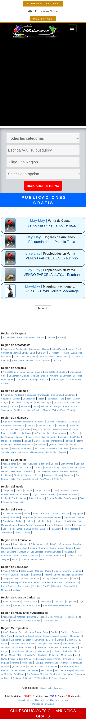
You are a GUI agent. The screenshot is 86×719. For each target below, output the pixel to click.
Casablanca (18, 425)
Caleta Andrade (30, 601)
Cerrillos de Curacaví (70, 632)
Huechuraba (55, 643)
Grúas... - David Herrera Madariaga (52, 291)
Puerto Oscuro (70, 406)
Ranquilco (33, 555)
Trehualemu (6, 533)
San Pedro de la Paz (12, 529)
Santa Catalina (34, 410)
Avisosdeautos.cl (25, 700)
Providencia (26, 663)
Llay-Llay (40, 437)
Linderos (30, 651)
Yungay (26, 533)
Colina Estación (50, 636)
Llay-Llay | (39, 221)
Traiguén (5, 559)
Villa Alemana (36, 452)
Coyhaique (71, 601)
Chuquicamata (28, 353)
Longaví (35, 494)
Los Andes (63, 437)
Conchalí (64, 636)
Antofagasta (21, 349)
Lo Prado (67, 651)
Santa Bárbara (31, 529)
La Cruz (37, 433)
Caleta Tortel (45, 601)
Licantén (74, 490)
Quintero (5, 448)
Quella (15, 498)
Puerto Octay (72, 582)
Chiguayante (78, 513)
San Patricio (46, 555)
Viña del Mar (51, 452)
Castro (48, 571)
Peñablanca (56, 441)
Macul (76, 651)
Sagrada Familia (54, 498)
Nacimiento (39, 525)
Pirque (79, 659)
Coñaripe (77, 571)
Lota (80, 521)
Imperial (33, 548)
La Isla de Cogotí (43, 402)
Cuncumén (74, 425)
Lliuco (25, 578)
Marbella (17, 441)
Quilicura (5, 666)
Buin (21, 632)
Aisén (5, 601)
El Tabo (47, 429)
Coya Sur (42, 353)
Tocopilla (56, 360)
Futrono (56, 575)
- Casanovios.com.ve (58, 700)
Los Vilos (14, 406)
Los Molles (75, 437)
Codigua (29, 636)
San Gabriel (32, 670)
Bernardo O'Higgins (36, 617)
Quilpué (61, 444)
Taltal (37, 360)
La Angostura (22, 379)
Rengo (58, 475)
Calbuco (39, 571)
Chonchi (67, 571)
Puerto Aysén (18, 605)
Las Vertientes (17, 651)
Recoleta (31, 666)
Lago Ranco (77, 575)
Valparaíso (23, 452)
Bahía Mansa (26, 571)
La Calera (26, 433)
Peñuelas (69, 441)
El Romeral (72, 640)
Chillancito (15, 517)
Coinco (6, 467)
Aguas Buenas (9, 464)
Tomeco (74, 529)
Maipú (12, 655)
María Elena (19, 356)
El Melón (26, 429)
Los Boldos (70, 521)
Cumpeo (29, 490)
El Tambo (38, 467)
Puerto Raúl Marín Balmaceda (57, 605)
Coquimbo (6, 399)
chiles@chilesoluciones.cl (52, 688)
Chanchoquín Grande (19, 376)
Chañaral (63, 372)
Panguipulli (16, 582)
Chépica (54, 464)
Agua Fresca (9, 617)
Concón (50, 425)
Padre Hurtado (16, 659)
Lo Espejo (56, 651)
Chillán (4, 517)
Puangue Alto (51, 663)
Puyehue (36, 586)
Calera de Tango (33, 632)
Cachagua (61, 422)
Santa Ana (68, 674)
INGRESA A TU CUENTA (43, 3)
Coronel (80, 517)
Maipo (4, 655)
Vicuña (70, 410)
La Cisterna (17, 647)
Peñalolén (69, 659)
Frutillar (47, 575)
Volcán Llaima (37, 559)
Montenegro (66, 655)
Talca (82, 498)
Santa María (77, 448)
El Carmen (26, 467)
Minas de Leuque (9, 525)
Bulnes (36, 513)
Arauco (27, 513)
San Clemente (70, 498)
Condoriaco (70, 395)
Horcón (41, 399)
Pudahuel (64, 663)
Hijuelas (57, 429)
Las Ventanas (7, 437)
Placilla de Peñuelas (23, 444)
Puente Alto (76, 663)
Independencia (70, 643)
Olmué (37, 441)
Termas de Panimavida (13, 502)
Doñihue (15, 467)
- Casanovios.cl (40, 700)
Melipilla (43, 655)
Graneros (48, 467)
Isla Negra (15, 433)
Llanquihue (8, 578)
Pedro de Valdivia (47, 356)
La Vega (34, 379)
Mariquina (64, 578)
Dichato (19, 521)
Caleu (45, 632)
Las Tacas (70, 402)
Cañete (54, 513)
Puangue (39, 663)
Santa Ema (59, 555)
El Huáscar (53, 353)
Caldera (39, 372)
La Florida (29, 647)
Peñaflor (58, 659)
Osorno (74, 578)
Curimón (5, 429)
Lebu (47, 521)
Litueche (30, 437)
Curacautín (6, 548)
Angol (15, 544)
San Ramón (55, 674)
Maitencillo (25, 406)
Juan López (76, 353)
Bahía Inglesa (26, 372)
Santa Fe (44, 529)
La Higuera (28, 402)
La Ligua (47, 433)
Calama (45, 349)
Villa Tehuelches (50, 621)
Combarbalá (57, 395)
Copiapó (35, 376)
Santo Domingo (8, 452)
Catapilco (30, 425)
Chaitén (57, 571)
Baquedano (34, 349)
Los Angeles (57, 521)
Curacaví (74, 636)
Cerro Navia (6, 636)
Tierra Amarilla (74, 379)
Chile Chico (58, 601)
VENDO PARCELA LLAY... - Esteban (52, 275)
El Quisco (37, 429)
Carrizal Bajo (50, 372)
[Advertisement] (43, 83)
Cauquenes (8, 490)
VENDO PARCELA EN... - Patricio (52, 258)
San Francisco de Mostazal (25, 479)
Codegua (79, 464)
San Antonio (26, 448)
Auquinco (32, 464)
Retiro (31, 498)
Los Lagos (46, 578)
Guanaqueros (29, 399)
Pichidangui (55, 406)
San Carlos (39, 448)
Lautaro (69, 548)
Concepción (69, 517)
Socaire (29, 360)
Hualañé (64, 490)
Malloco (20, 655)
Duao (54, 490)
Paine (28, 659)
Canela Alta (43, 395)
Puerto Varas (24, 586)
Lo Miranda (28, 471)
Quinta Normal (18, 666)
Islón (69, 399)
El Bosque (28, 640)
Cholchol (77, 544)
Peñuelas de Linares (68, 494)
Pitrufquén (6, 555)
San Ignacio (79, 525)
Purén (24, 555)
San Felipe (52, 448)
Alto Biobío (8, 513)
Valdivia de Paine (49, 678)
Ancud (6, 571)
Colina (38, 636)
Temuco (70, 555)
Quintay (71, 444)
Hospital (43, 643)
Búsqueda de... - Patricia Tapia (51, 242)
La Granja (41, 647)
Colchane (51, 337)
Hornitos (65, 353)
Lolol (38, 471)
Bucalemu (43, 464)
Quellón (46, 586)
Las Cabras (73, 467)
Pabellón (44, 379)
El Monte (50, 640)
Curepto (38, 490)
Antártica (21, 617)
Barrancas (40, 422)
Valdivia (16, 590)
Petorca (79, 441)
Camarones (29, 337)
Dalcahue (36, 575)
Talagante (27, 678)
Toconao (46, 360)
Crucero (5, 575)
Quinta (23, 498)
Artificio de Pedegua (23, 422)
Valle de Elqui (58, 410)
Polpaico (5, 663)
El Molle (16, 399)
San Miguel (19, 674)
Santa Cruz (58, 479)
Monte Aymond (55, 617)
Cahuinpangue (37, 544)
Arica (19, 337)
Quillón (68, 525)
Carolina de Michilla (10, 353)
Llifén (17, 578)
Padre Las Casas (53, 552)
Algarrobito (8, 395)
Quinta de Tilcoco (33, 475)
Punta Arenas (17, 621)
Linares (4, 494)
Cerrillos (54, 632)
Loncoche (11, 552)
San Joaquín (46, 670)
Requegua (69, 475)
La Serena (58, 402)
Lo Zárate (51, 437)
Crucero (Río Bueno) (20, 575)
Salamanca (6, 410)
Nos (76, 655)
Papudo (45, 441)
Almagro (7, 544)
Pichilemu (18, 475)
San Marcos (19, 410)
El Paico (60, 640)
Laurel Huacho (57, 548)
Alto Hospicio (9, 337)
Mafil (55, 578)
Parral (44, 494)
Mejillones (32, 356)
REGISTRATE (43, 18)
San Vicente (45, 479)
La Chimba (16, 402)
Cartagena (6, 425)
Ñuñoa (4, 659)
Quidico (59, 525)
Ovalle (35, 406)
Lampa (74, 647)
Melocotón (54, 655)
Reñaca (15, 448)
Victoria (14, 559)
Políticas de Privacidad (43, 704)
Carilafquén (51, 544)
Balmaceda (15, 601)
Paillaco (5, 582)
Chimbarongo (67, 464)
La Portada (6, 356)
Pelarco (52, 494)
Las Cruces (74, 433)
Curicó (47, 490)
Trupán (18, 533)
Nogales (27, 441)
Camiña (40, 337)
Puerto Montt (58, 582)
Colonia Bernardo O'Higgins (48, 517)
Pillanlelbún (69, 552)
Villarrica (25, 559)
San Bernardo (66, 666)
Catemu (41, 425)
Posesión (68, 617)
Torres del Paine (33, 621)
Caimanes (31, 395)
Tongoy (46, 410)
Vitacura (63, 678)
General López (20, 548)
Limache (20, 437)
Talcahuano (56, 529)
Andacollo (19, 395)
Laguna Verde (59, 433)
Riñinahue (57, 586)
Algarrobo (7, 422)
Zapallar (62, 452)
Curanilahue (8, 521)
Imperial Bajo (7, 379)
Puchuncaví (40, 444)
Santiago (16, 678)
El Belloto (15, 429)
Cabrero (45, 513)
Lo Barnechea (43, 651)
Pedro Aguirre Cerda (42, 659)
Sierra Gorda (18, 360)
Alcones (22, 464)
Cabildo (50, 422)
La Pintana (53, 647)
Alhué (5, 632)
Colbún (19, 490)
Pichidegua (6, 475)
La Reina (64, 647)
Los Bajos (34, 578)
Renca (41, 666)
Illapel (62, 399)
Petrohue (27, 582)
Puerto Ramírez (8, 586)
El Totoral (77, 376)
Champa (19, 636)
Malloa (55, 471)
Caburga (24, 544)
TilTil (36, 678)
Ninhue (50, 525)
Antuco (18, 513)
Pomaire (15, 663)
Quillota (52, 444)
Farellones (32, 643)
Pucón (16, 555)
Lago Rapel (60, 467)
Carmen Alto (73, 349)
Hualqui (39, 521)
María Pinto (31, 655)
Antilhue (14, 571)
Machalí (46, 471)
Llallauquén (15, 471)
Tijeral (79, 555)
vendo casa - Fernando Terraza (52, 225)
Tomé (66, 529)
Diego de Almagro (49, 376)
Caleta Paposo (59, 349)
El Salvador (65, 376)
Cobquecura (27, 517)
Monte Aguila (26, 525)
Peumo (73, 471)
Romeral (40, 498)
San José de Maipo (64, 670)
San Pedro (64, 448)
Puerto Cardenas (42, 582)
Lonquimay (23, 552)
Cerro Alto (64, 513)
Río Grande (62, 356)
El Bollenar (16, 640)
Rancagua (48, 475)
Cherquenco (65, 544)
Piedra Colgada (58, 379)
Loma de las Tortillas (19, 494)
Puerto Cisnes (33, 605)
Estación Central (17, 643)
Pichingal (5, 498)
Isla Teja (66, 575)
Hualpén (29, 521)
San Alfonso (51, 666)
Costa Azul (62, 425)
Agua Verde (8, 349)
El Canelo (39, 640)
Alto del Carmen (10, 372)
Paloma (44, 406)
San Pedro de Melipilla (37, 674)
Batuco (13, 632)
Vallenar (5, 383)
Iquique (61, 337)
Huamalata (52, 399)
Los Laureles (37, 552)
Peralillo (64, 471)
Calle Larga (73, 422)
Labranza (43, 548)
